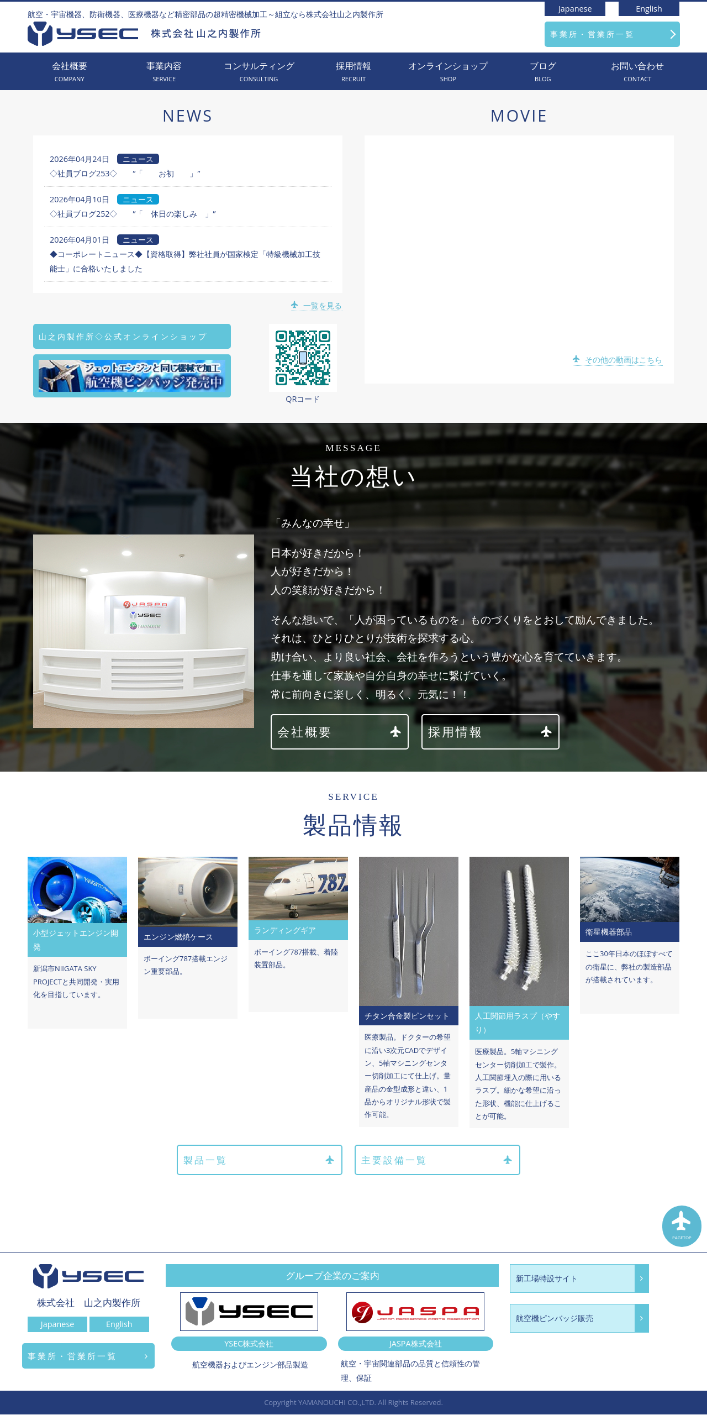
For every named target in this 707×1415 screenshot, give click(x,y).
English (649, 8)
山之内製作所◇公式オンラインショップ (123, 336)
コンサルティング (258, 72)
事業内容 (163, 72)
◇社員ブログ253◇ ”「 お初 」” (125, 173)
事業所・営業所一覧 (592, 34)
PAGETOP (682, 1227)
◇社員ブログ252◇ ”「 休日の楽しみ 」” (133, 213)
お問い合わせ (637, 72)
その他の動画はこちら (618, 359)
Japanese (575, 8)
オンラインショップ (448, 72)
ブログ (542, 72)
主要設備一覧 (437, 1160)
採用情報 (353, 72)
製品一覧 (258, 1160)
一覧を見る (317, 305)
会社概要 (69, 72)
